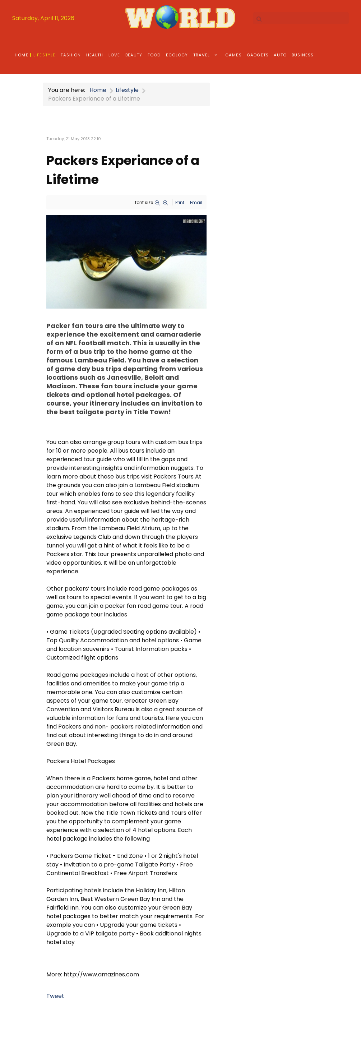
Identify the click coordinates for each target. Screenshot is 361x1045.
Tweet (55, 996)
